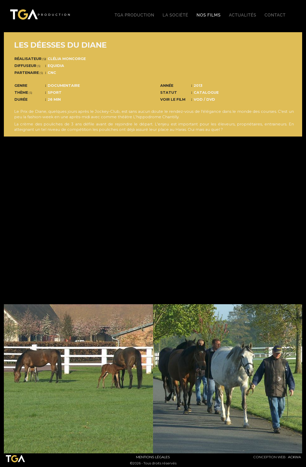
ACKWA (294, 457)
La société (175, 15)
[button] (26, 378)
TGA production (134, 15)
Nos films (209, 15)
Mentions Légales (153, 457)
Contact (275, 15)
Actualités (242, 15)
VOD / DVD (204, 99)
